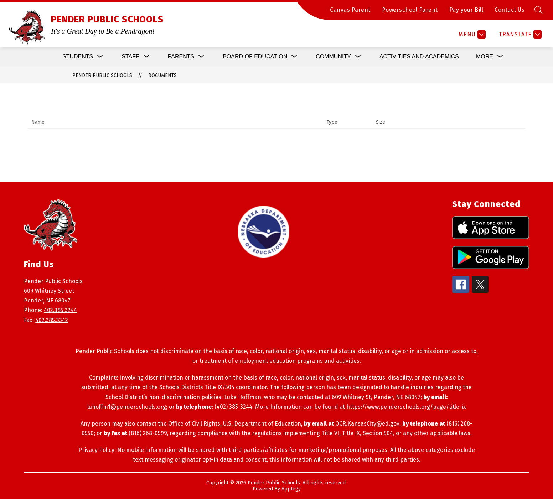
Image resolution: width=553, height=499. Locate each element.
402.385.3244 (60, 310)
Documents (162, 75)
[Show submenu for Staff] (130, 56)
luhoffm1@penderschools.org (126, 406)
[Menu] (471, 34)
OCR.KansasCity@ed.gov (367, 423)
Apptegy (291, 489)
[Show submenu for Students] (77, 56)
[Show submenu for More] (484, 56)
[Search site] (538, 10)
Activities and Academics (419, 57)
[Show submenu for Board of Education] (255, 56)
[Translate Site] (519, 34)
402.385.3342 (51, 320)
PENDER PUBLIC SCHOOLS (102, 75)
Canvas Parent (350, 9)
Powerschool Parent (410, 9)
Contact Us (509, 9)
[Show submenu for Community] (333, 56)
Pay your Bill (466, 9)
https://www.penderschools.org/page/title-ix (406, 406)
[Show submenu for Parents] (181, 56)
